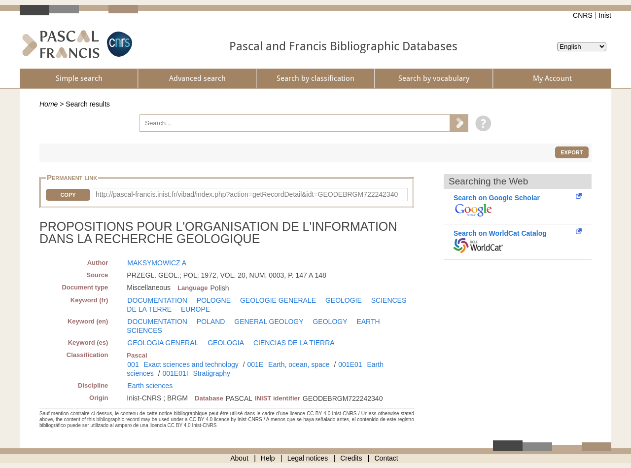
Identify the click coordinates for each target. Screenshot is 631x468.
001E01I (175, 373)
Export (572, 152)
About (239, 458)
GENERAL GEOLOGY (268, 321)
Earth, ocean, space (299, 364)
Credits (351, 458)
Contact (386, 458)
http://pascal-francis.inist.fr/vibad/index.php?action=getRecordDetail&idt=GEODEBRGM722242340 (247, 194)
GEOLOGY (330, 321)
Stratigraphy (211, 373)
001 (133, 364)
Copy (67, 195)
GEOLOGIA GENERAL (162, 343)
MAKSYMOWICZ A (156, 263)
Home (48, 104)
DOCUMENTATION (157, 300)
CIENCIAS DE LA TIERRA (294, 343)
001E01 (350, 364)
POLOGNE (214, 300)
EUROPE (195, 309)
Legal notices (307, 458)
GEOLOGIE (343, 300)
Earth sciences (150, 386)
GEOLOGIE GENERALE (278, 300)
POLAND (211, 321)
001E (255, 364)
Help (268, 458)
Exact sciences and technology (191, 364)
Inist (604, 15)
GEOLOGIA (226, 343)
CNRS (583, 15)
